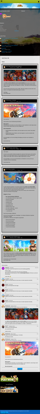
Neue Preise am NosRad (10, 169)
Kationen (3, 13)
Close (7, 412)
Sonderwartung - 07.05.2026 (7, 51)
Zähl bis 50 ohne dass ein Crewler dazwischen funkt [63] (22, 280)
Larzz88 (3, 40)
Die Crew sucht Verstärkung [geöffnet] (23, 268)
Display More (20, 368)
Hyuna (3, 43)
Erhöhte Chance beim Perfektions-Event (13, 236)
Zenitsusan (3, 46)
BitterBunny (17, 30)
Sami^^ (3, 49)
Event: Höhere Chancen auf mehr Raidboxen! (10, 45)
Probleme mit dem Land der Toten (12, 147)
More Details (3, 412)
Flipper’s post (9, 268)
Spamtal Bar (4, 48)
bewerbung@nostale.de (24, 272)
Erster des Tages (5, 42)
